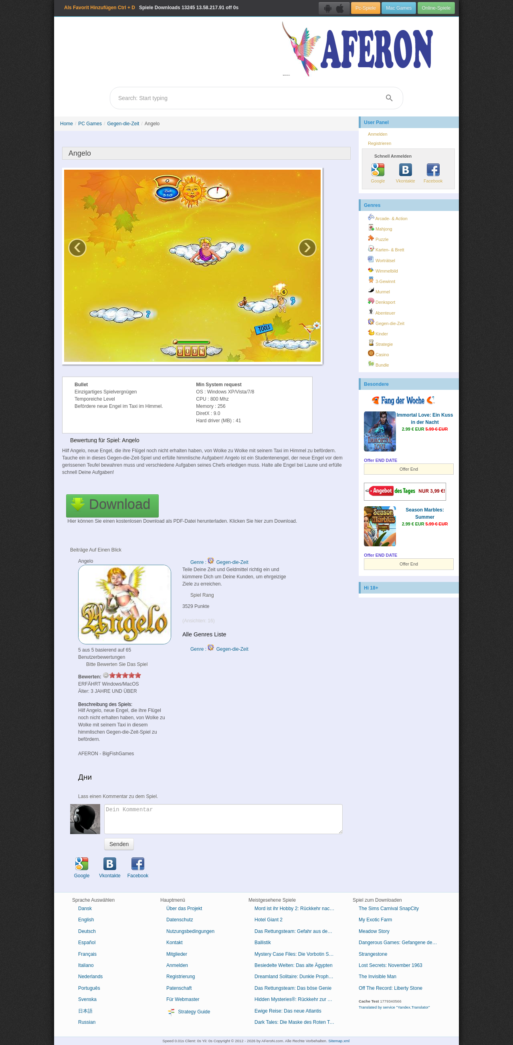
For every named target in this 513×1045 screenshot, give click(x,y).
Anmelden (378, 134)
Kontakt (174, 942)
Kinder (378, 332)
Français (87, 954)
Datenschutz (179, 920)
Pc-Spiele (365, 8)
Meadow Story (374, 931)
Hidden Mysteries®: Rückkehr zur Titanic (297, 999)
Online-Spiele (436, 8)
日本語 (85, 1011)
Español (86, 942)
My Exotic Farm (375, 920)
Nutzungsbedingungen (190, 931)
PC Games (90, 123)
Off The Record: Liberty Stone (390, 988)
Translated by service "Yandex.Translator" (394, 1007)
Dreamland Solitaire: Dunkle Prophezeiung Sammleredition (297, 976)
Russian (86, 1022)
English (86, 920)
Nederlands (90, 976)
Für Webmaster (182, 999)
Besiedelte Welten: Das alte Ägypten (293, 965)
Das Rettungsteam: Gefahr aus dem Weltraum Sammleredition (297, 931)
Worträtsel (381, 259)
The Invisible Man (377, 976)
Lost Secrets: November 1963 (390, 965)
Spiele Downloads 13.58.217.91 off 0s (151, 7)
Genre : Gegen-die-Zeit (219, 562)
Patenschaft (179, 988)
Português (89, 988)
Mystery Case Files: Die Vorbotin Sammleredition (297, 954)
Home (66, 123)
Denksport (381, 301)
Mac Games (399, 8)
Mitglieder (176, 954)
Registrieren (379, 143)
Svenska (87, 999)
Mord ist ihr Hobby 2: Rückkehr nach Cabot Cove (297, 908)
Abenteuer (381, 311)
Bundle (378, 363)
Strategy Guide (188, 1012)
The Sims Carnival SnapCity (389, 908)
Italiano (86, 965)
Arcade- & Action (388, 217)
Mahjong (380, 227)
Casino (378, 353)
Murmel (379, 290)
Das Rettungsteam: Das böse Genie (292, 988)
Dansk (85, 908)
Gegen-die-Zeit (123, 123)
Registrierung (180, 976)
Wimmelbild (383, 269)
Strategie (380, 343)
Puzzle (378, 238)
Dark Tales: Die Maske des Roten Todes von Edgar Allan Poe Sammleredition (297, 1022)
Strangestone (373, 954)
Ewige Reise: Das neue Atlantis (287, 1011)
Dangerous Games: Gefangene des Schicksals (402, 942)
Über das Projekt (184, 908)
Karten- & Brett (386, 248)
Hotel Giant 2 (268, 920)
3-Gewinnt (381, 280)
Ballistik (262, 942)
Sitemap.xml (338, 1041)
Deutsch (87, 931)
